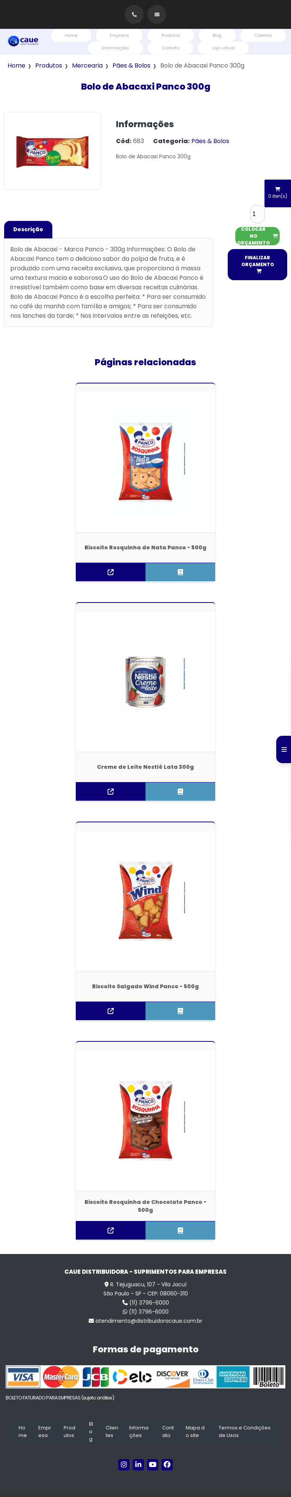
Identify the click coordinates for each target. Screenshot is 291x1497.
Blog (217, 35)
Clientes (263, 35)
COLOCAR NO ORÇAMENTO (257, 236)
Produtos (170, 35)
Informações (115, 48)
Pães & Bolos (131, 65)
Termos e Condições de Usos (245, 1417)
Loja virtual (223, 48)
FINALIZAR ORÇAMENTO (257, 264)
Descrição (28, 229)
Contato (170, 48)
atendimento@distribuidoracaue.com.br (145, 1307)
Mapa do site (195, 1417)
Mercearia (87, 65)
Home (71, 35)
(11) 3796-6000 (145, 1289)
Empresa (119, 35)
